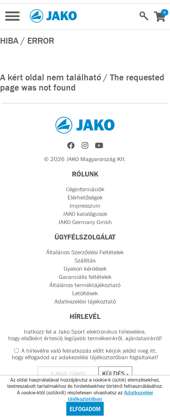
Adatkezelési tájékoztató (85, 301)
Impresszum (85, 205)
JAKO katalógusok (85, 214)
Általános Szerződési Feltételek (85, 252)
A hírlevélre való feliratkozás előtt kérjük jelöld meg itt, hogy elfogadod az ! (85, 354)
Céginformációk (85, 189)
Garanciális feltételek (85, 277)
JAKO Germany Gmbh (85, 222)
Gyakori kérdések (85, 268)
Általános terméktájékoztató (85, 285)
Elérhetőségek (85, 197)
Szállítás (85, 260)
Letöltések (85, 293)
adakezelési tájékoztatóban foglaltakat (108, 357)
